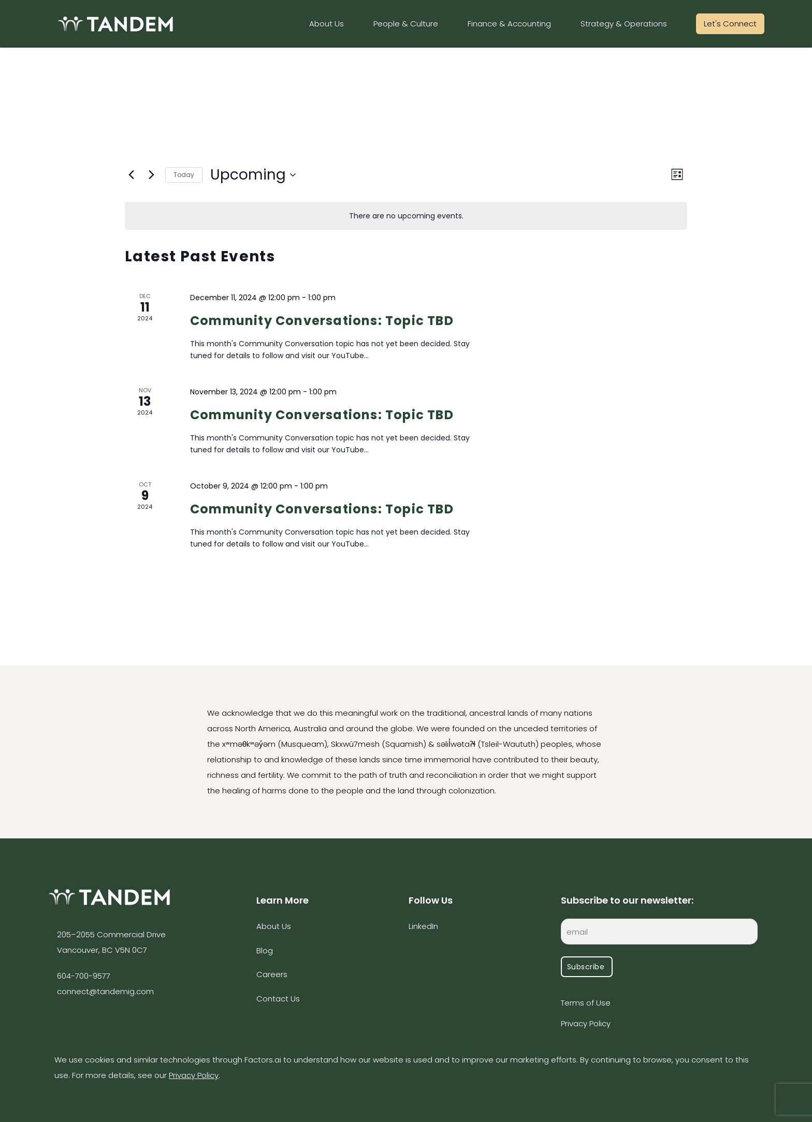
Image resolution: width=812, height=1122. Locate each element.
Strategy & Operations (624, 23)
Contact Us (278, 998)
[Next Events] (151, 175)
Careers (271, 974)
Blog (264, 950)
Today (183, 174)
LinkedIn (423, 926)
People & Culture (405, 23)
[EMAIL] (659, 934)
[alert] (406, 216)
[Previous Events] (131, 175)
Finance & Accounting (509, 23)
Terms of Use (586, 1002)
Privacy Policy (586, 1023)
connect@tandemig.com (105, 991)
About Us (326, 23)
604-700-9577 (83, 975)
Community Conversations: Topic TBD (322, 320)
